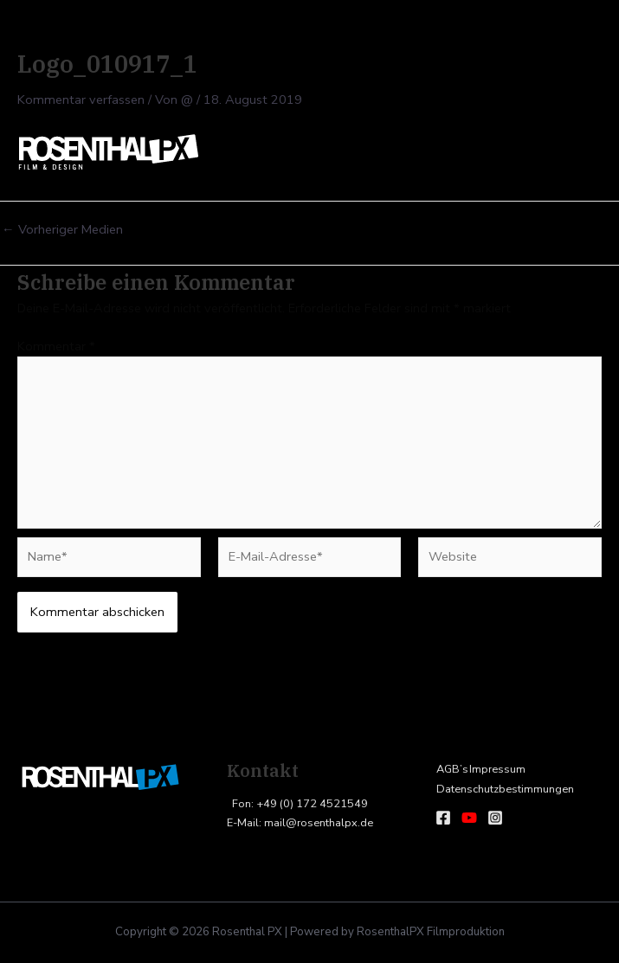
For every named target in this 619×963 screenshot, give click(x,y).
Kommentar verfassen (81, 99)
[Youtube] (469, 817)
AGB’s (451, 769)
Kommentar (56, 346)
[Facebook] (443, 817)
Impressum (495, 769)
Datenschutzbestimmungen (504, 789)
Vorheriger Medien (62, 229)
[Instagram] (495, 817)
